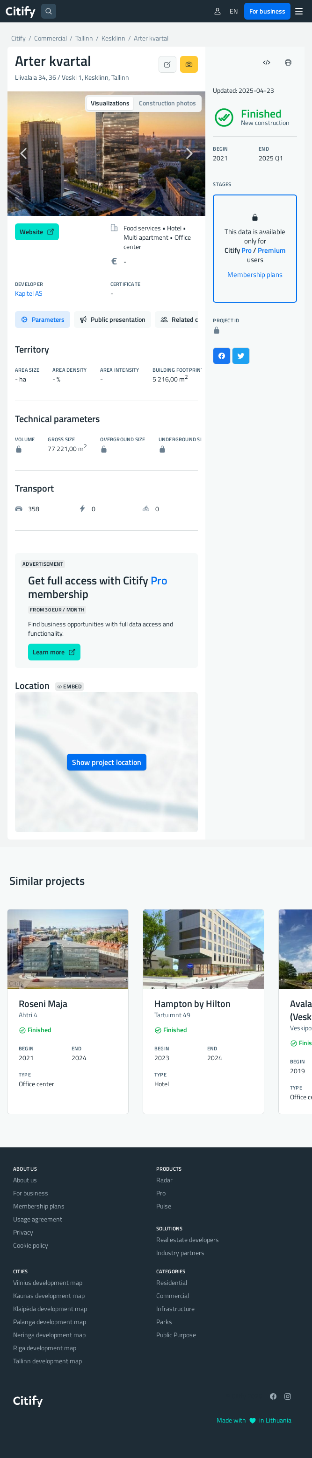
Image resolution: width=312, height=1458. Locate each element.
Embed (69, 686)
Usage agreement (37, 1219)
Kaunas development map (49, 1295)
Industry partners (180, 1252)
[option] (106, 153)
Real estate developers (187, 1239)
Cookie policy (30, 1245)
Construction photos (167, 103)
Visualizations (110, 103)
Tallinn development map (47, 1361)
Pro (161, 1193)
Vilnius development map (47, 1282)
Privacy (23, 1232)
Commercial (172, 1295)
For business (267, 11)
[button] (22, 153)
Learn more (54, 652)
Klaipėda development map (50, 1308)
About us (25, 1180)
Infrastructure (175, 1308)
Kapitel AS (29, 293)
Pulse (163, 1206)
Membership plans (255, 274)
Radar (164, 1180)
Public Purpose (176, 1335)
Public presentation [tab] (112, 319)
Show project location (106, 762)
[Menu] (298, 11)
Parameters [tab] (43, 319)
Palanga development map (49, 1321)
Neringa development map (49, 1335)
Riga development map (44, 1348)
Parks (164, 1321)
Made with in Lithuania (254, 1420)
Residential (171, 1282)
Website (37, 231)
